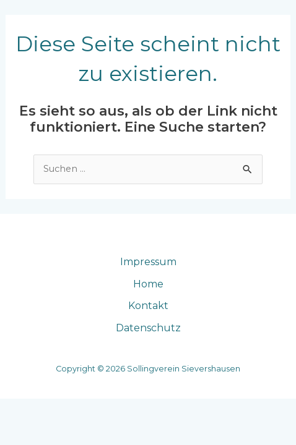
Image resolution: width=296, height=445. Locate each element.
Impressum (148, 262)
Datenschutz (148, 328)
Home (148, 284)
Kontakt (148, 306)
